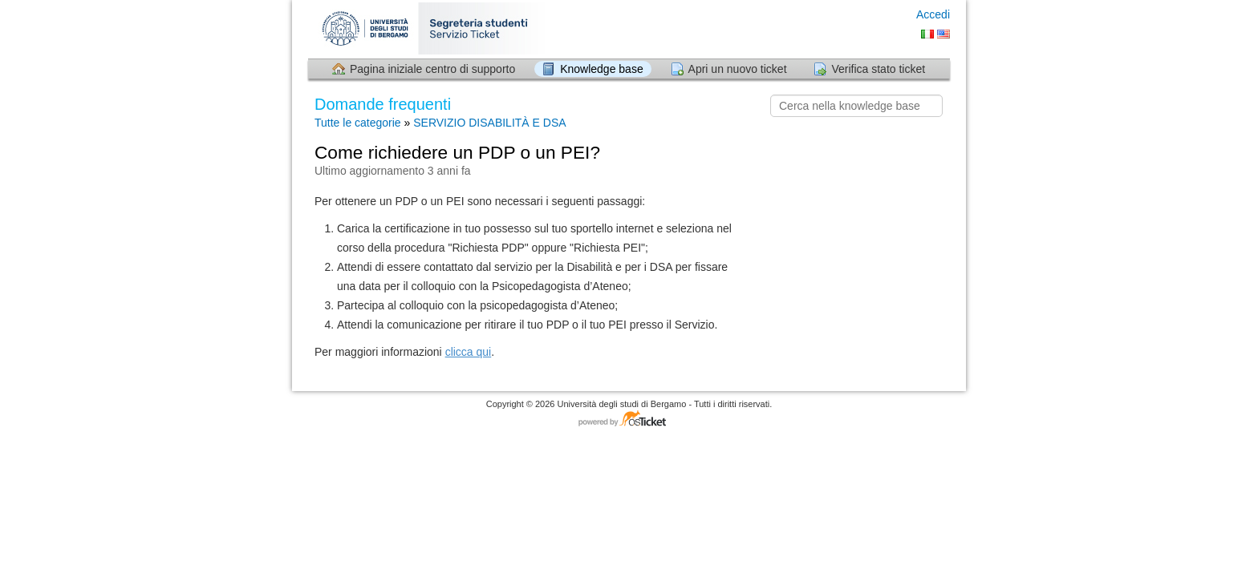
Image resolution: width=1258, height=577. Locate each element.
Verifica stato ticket (878, 69)
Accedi (933, 14)
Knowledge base (601, 69)
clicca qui (468, 351)
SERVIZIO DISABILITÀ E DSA (489, 122)
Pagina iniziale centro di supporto (432, 69)
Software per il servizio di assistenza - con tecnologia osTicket (629, 419)
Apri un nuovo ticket (737, 69)
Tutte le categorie (357, 122)
